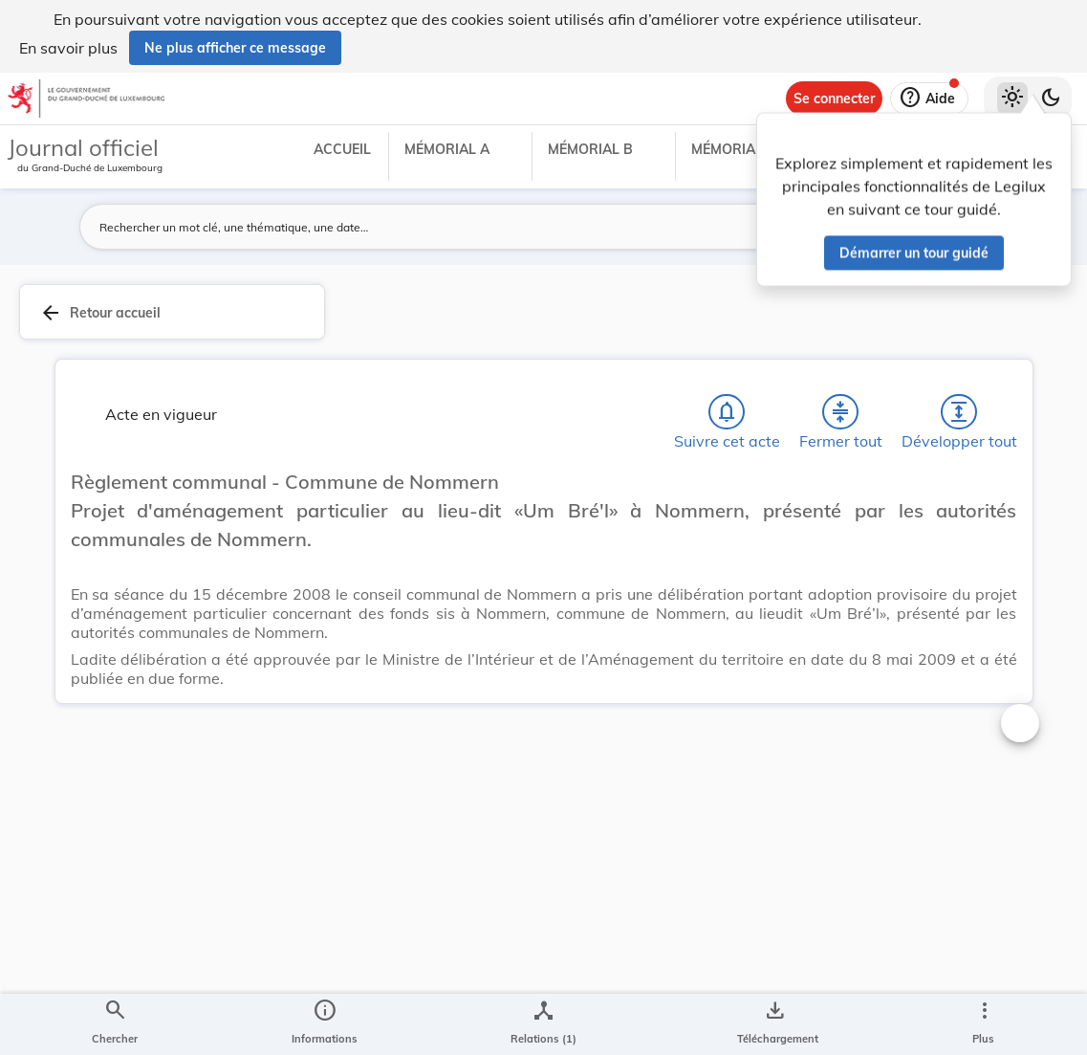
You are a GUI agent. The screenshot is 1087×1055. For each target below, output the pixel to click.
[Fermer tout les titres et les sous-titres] (840, 412)
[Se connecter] (834, 98)
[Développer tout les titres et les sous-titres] (959, 412)
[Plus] (983, 1024)
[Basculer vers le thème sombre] (1050, 98)
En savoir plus (68, 47)
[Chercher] (115, 1024)
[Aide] (929, 98)
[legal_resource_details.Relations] (543, 1024)
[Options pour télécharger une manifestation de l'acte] (773, 1024)
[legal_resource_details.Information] (325, 1024)
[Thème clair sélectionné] (1012, 98)
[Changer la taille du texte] (1020, 723)
